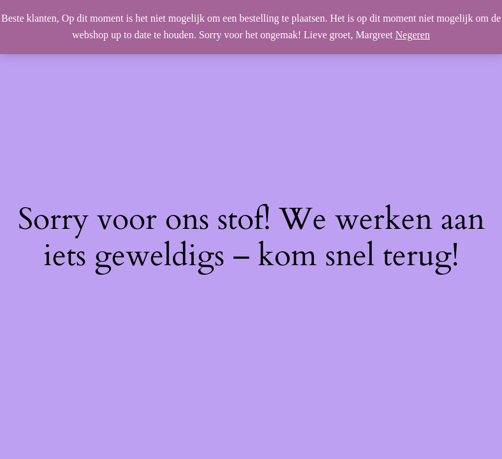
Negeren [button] (412, 34)
